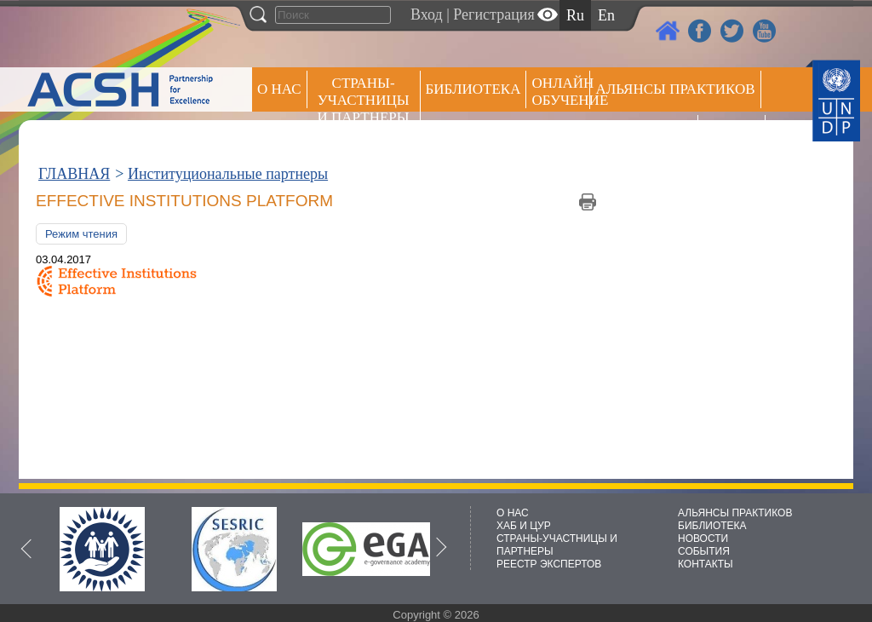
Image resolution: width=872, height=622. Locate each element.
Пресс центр (643, 133)
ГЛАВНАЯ (74, 173)
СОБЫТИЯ (704, 551)
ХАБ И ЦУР (523, 526)
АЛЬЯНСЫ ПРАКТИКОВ (735, 513)
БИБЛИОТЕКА (712, 526)
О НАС (279, 89)
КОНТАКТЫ (705, 564)
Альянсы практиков (674, 89)
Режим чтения (81, 233)
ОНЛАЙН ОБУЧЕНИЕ (560, 91)
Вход (426, 14)
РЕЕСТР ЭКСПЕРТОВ (734, 136)
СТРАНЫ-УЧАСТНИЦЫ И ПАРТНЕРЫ (364, 100)
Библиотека (473, 89)
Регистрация (493, 14)
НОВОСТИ (703, 538)
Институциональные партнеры (228, 173)
